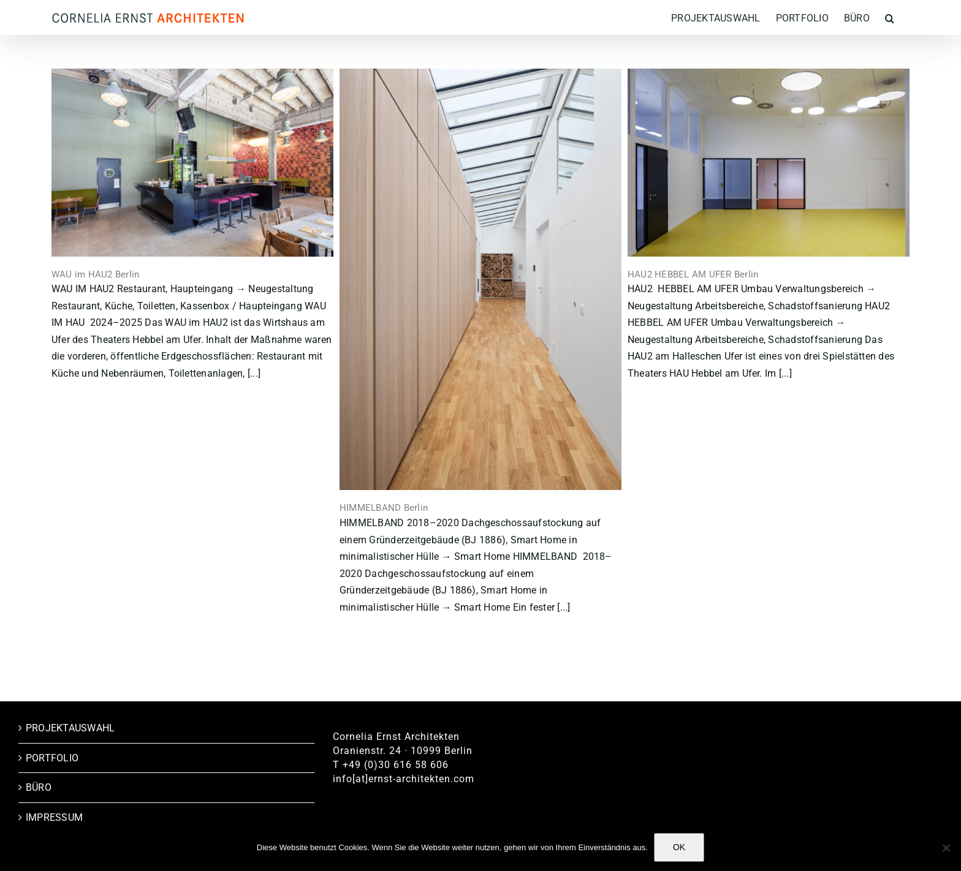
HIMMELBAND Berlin (384, 507)
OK (679, 847)
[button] (889, 17)
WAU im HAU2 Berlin (95, 274)
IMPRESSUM (54, 817)
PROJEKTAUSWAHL (70, 728)
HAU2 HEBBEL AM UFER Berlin (693, 274)
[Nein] (946, 848)
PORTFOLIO (52, 758)
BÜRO (38, 787)
